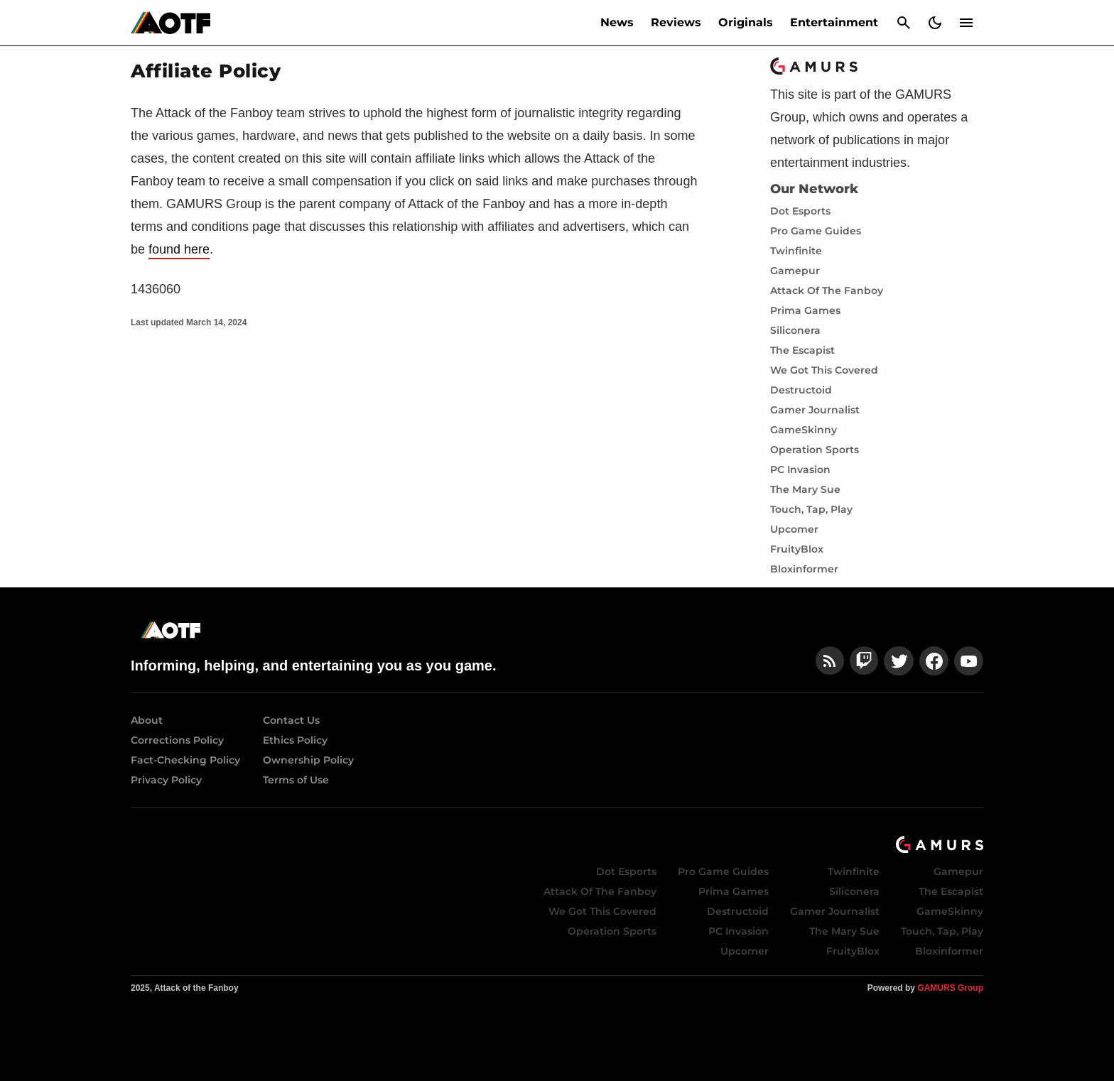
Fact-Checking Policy (185, 760)
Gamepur (795, 270)
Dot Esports (800, 211)
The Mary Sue (805, 489)
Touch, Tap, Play (811, 509)
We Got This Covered (824, 370)
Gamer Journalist (815, 409)
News (617, 22)
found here (179, 249)
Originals (745, 22)
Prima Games (805, 310)
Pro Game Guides (815, 230)
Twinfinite (796, 250)
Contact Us (291, 720)
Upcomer (794, 529)
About (147, 720)
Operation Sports (814, 449)
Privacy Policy (166, 779)
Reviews (676, 22)
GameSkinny (803, 429)
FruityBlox (796, 549)
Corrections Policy (177, 740)
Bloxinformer (804, 569)
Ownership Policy (308, 760)
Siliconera (795, 330)
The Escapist (802, 350)
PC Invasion (800, 469)
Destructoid (801, 390)
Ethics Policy (295, 740)
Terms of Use (296, 779)
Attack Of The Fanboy (826, 290)
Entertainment (834, 22)
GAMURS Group (950, 988)
